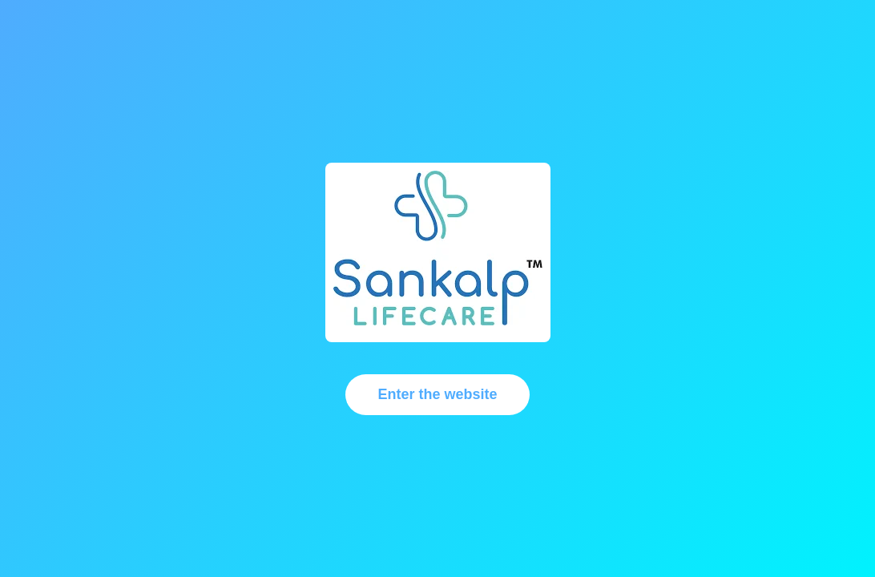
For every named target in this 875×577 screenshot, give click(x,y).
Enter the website (437, 394)
